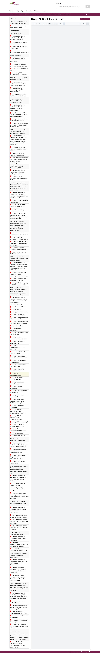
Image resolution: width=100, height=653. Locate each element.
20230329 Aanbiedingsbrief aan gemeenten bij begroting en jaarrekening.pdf (18, 607)
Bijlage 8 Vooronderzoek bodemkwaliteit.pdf (18, 365)
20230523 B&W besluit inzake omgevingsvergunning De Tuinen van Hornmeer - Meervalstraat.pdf (18, 562)
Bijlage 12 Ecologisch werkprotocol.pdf (17, 382)
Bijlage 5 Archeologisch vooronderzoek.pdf (17, 352)
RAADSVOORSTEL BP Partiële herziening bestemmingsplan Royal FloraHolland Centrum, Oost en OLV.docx (18, 487)
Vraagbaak (45, 11)
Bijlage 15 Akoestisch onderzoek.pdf (17, 395)
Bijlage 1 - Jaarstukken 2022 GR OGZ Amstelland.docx (19, 119)
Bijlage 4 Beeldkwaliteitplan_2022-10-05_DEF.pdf (17, 347)
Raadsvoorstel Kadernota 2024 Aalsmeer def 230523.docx (18, 65)
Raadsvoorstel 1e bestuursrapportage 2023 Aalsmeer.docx (16, 90)
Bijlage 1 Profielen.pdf (17, 314)
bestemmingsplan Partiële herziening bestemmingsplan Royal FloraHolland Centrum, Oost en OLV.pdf (19, 496)
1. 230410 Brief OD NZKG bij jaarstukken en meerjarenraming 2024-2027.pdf (19, 243)
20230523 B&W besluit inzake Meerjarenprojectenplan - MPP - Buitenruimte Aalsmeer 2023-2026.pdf (18, 510)
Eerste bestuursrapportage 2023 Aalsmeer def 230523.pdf (18, 95)
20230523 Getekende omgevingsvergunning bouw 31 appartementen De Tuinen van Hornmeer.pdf (18, 570)
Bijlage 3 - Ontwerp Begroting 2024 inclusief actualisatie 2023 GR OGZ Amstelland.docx (19, 125)
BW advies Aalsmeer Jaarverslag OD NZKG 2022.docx (19, 233)
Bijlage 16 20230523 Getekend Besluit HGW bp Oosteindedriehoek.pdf (17, 401)
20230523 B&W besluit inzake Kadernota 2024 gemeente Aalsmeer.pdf (19, 60)
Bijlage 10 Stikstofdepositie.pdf (15, 374)
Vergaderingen (20, 11)
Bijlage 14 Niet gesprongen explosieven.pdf (18, 391)
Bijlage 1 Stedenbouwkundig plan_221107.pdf (19, 333)
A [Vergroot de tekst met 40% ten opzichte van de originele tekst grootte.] (89, 14)
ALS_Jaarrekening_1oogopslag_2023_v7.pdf (19, 51)
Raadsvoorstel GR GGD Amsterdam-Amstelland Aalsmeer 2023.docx (19, 149)
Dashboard (12, 11)
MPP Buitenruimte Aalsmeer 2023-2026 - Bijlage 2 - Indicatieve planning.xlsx (19, 521)
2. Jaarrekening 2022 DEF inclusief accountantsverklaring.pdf (19, 248)
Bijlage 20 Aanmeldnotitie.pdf (19, 422)
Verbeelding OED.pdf (17, 433)
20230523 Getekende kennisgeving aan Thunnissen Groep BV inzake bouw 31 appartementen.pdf (18, 578)
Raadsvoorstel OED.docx (18, 307)
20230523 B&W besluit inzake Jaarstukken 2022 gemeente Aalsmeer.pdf (17, 38)
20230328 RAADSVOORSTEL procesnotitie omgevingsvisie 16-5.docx (19, 544)
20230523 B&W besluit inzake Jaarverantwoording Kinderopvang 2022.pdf (17, 172)
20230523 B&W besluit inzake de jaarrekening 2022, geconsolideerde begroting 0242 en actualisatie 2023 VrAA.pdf (18, 596)
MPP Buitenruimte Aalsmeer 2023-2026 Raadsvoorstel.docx (18, 516)
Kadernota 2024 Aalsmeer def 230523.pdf (19, 69)
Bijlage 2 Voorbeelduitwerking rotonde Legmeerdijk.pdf (19, 318)
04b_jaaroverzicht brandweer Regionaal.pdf (19, 616)
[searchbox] (71, 6)
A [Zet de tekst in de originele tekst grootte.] (84, 14)
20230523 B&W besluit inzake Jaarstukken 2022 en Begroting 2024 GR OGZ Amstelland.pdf (17, 107)
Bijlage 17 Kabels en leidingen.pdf (17, 406)
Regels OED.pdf (15, 309)
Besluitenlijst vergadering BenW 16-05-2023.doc (18, 26)
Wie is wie (37, 11)
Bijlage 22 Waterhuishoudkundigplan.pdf (18, 429)
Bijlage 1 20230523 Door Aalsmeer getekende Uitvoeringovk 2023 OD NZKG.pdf (19, 274)
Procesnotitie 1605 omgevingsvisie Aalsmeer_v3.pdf (18, 549)
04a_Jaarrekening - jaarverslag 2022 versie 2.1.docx (18, 612)
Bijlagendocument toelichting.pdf (16, 329)
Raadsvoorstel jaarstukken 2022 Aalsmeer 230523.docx (18, 43)
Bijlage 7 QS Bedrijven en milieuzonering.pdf (18, 361)
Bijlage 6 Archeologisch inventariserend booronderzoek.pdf (19, 357)
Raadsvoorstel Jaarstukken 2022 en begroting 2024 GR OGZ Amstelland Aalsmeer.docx (18, 114)
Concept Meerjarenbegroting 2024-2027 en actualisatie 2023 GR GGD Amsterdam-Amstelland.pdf (19, 160)
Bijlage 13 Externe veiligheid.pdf (16, 387)
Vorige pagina (85, 18)
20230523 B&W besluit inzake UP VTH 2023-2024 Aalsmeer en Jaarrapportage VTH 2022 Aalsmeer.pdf (19, 195)
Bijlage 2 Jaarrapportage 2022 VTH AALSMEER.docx (18, 205)
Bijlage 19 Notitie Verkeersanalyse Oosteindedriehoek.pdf (16, 417)
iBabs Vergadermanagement (74, 651)
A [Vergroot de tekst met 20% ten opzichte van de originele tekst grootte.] (86, 14)
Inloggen (87, 651)
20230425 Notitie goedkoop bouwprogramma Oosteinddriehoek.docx (18, 451)
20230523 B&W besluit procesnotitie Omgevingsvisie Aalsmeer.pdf (18, 538)
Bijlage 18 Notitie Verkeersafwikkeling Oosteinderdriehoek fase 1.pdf (18, 411)
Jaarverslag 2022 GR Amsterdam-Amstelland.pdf (17, 154)
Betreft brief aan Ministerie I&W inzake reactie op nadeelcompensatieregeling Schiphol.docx (18, 644)
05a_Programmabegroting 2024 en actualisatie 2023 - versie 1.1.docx (19, 626)
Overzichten (29, 11)
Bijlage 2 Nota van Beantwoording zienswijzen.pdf (18, 337)
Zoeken (57, 3)
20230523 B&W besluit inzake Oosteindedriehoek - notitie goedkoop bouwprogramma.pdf (19, 444)
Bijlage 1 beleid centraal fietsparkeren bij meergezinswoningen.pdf (17, 457)
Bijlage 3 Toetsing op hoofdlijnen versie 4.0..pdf (17, 209)
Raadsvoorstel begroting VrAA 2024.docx (17, 601)
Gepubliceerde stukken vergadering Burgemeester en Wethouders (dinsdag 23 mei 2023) (47, 14)
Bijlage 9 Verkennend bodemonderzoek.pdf (17, 369)
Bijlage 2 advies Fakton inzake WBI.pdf (17, 462)
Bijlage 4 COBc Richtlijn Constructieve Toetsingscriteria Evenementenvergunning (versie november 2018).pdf (18, 216)
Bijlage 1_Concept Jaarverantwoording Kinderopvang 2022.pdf (19, 178)
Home (19, 14)
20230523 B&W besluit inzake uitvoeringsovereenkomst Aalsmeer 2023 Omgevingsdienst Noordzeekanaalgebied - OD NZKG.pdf (19, 266)
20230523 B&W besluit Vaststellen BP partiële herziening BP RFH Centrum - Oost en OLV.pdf (19, 478)
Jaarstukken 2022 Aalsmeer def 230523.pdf (18, 47)
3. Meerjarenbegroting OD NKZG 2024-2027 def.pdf (18, 252)
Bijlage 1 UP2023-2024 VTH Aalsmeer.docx (19, 201)
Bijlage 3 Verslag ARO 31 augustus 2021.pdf (18, 342)
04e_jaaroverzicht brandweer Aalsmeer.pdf (19, 621)
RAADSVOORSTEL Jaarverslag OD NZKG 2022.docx (19, 238)
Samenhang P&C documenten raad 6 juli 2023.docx (19, 73)
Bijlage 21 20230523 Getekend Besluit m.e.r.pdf (17, 425)
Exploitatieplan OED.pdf (17, 435)
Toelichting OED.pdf (16, 325)
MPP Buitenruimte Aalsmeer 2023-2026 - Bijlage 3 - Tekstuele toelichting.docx (18, 527)
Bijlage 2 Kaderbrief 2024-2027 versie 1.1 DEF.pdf (18, 279)
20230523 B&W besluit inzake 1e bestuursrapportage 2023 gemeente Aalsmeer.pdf (18, 83)
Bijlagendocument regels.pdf (19, 312)
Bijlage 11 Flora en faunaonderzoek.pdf (16, 378)
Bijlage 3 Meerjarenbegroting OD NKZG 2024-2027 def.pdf (19, 283)
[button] (88, 6)
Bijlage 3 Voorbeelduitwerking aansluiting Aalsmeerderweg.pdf (19, 322)
